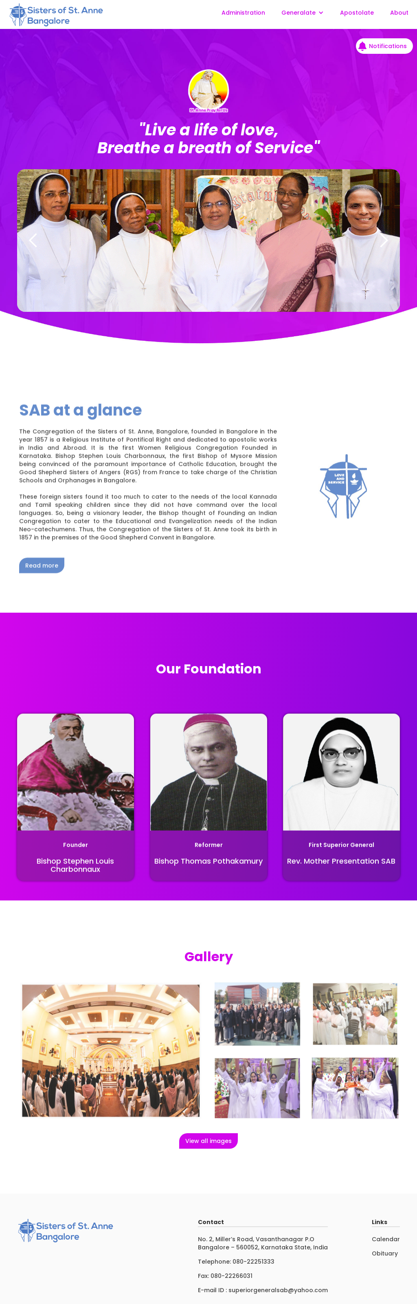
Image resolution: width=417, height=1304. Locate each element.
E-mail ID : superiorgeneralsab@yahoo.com (263, 1290)
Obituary (385, 1253)
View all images (208, 1141)
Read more (41, 581)
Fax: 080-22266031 (225, 1276)
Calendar (386, 1239)
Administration (243, 13)
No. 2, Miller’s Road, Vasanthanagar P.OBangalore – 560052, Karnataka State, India (263, 1243)
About (399, 13)
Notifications (388, 46)
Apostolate (357, 13)
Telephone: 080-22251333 (236, 1262)
